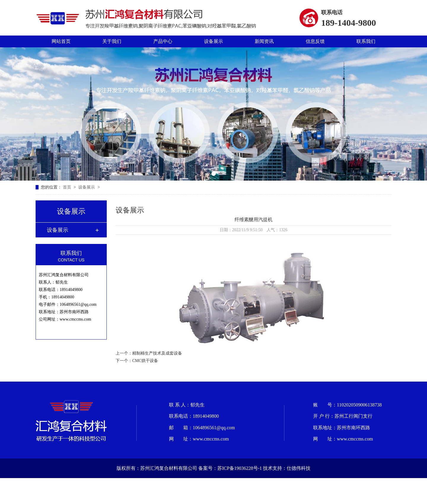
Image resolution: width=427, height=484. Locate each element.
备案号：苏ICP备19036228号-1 (230, 468)
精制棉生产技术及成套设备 (157, 353)
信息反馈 (315, 41)
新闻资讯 (264, 41)
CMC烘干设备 (145, 360)
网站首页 (61, 41)
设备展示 (213, 41)
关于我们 (111, 41)
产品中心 (162, 41)
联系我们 (365, 41)
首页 (67, 187)
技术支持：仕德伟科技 (286, 468)
